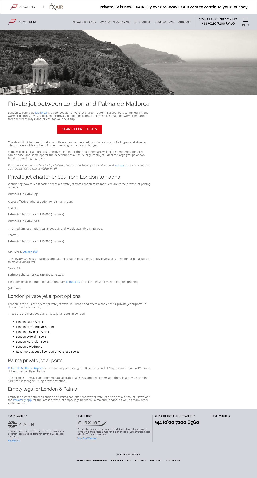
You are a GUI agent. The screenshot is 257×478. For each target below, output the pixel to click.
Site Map (155, 460)
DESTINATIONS (164, 22)
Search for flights (79, 129)
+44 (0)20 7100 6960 (218, 23)
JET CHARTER (142, 22)
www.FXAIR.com (183, 7)
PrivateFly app (22, 400)
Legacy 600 (30, 251)
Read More (14, 440)
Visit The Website (86, 438)
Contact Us (172, 460)
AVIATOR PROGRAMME (115, 22)
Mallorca (41, 112)
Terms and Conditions (92, 460)
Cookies (140, 460)
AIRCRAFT (184, 22)
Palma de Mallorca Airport (25, 368)
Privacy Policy (121, 460)
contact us (121, 165)
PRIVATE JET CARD (84, 22)
